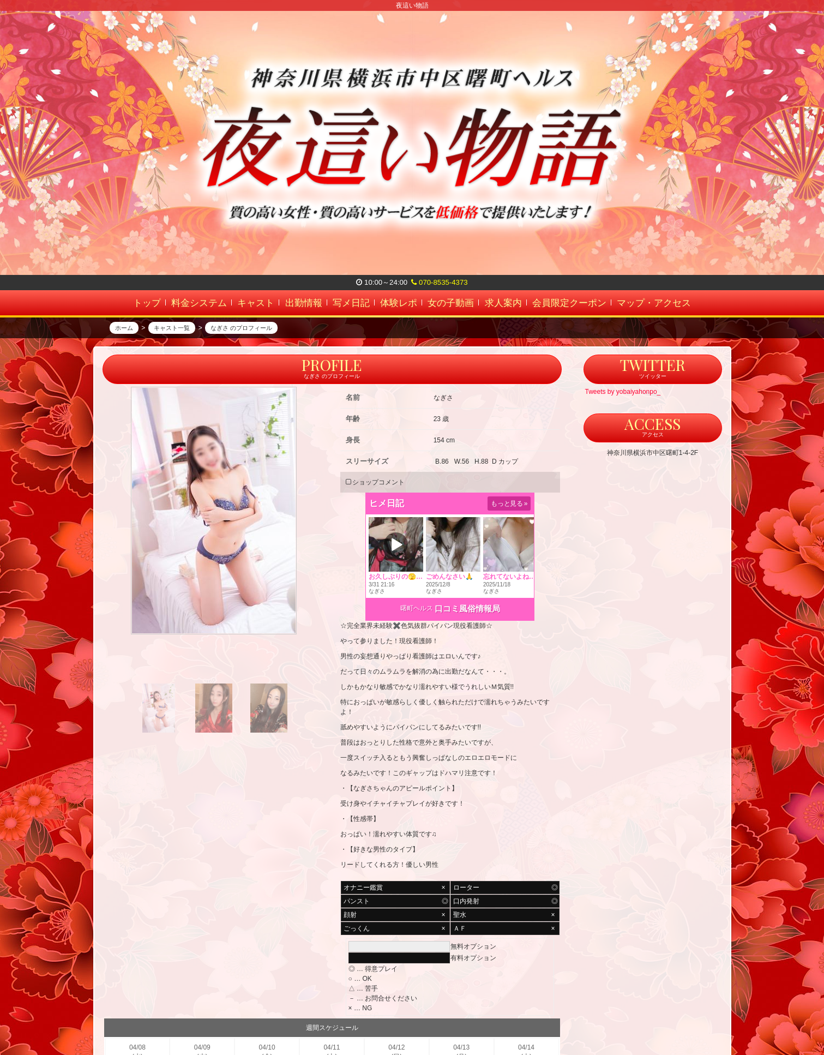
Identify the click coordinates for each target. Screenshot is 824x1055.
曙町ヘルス (416, 631)
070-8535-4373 (439, 282)
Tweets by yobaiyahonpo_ (623, 414)
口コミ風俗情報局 (467, 631)
